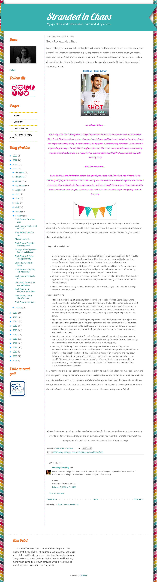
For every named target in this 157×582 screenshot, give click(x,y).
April (17, 207)
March (18, 212)
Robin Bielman (83, 452)
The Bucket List (21, 129)
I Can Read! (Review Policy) (21, 136)
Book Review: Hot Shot (25, 302)
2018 (15, 317)
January (18, 308)
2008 (15, 361)
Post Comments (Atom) (68, 504)
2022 (15, 160)
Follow (12, 70)
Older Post (138, 499)
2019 (15, 313)
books (74, 452)
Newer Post (52, 499)
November (19, 177)
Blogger (83, 575)
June (17, 199)
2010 (15, 352)
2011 (15, 348)
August (18, 190)
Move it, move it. (22, 239)
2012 (15, 343)
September (20, 186)
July (16, 194)
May (17, 203)
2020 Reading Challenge (62, 452)
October (18, 181)
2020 (15, 169)
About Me (18, 122)
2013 (15, 339)
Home (95, 499)
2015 (15, 330)
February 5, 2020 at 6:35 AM (64, 487)
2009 (15, 356)
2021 (15, 165)
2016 (15, 326)
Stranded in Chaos (78, 16)
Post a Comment (57, 493)
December (19, 173)
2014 (15, 335)
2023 (15, 156)
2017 (15, 322)
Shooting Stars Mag (60, 468)
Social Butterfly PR (96, 452)
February (19, 216)
